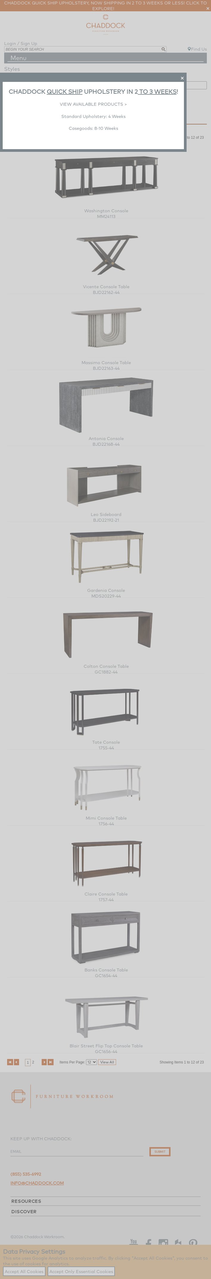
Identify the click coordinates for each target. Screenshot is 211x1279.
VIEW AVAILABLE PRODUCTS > (93, 104)
